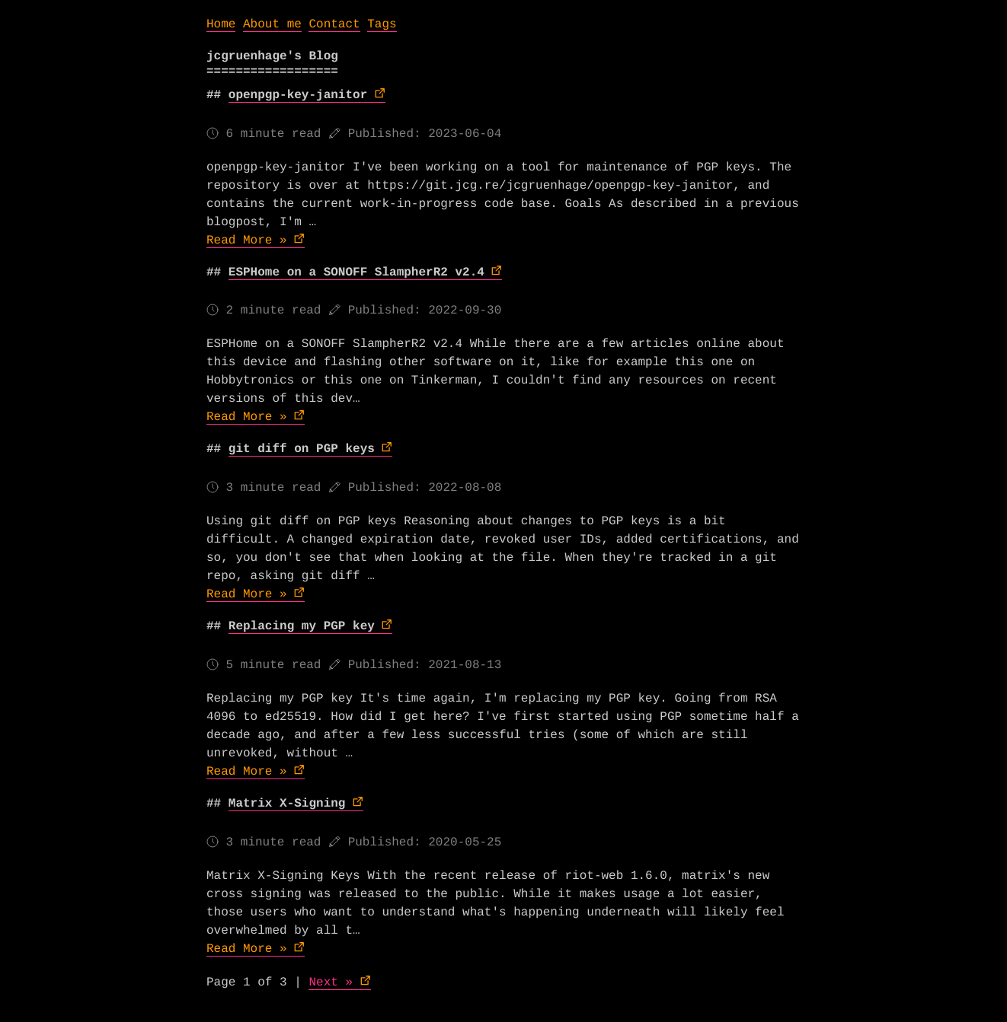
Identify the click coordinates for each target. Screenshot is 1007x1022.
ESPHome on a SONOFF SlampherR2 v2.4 (356, 272)
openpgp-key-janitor (298, 95)
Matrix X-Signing (287, 803)
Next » (330, 982)
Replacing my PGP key (302, 626)
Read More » (246, 240)
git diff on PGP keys (302, 449)
